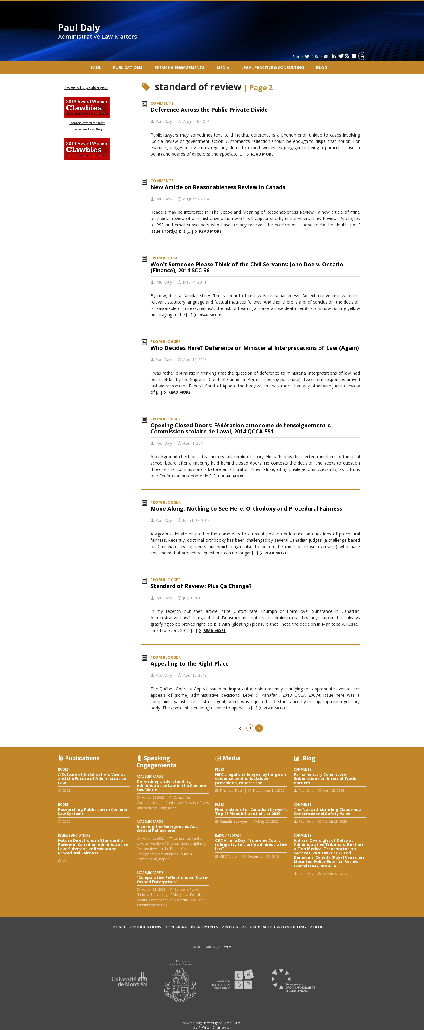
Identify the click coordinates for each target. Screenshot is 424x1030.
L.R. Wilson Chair (208, 1027)
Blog (321, 67)
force (211, 1023)
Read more (262, 154)
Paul (96, 67)
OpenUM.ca (232, 1023)
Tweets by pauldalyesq (86, 87)
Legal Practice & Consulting (272, 67)
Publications (127, 67)
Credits (226, 947)
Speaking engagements (179, 67)
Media (223, 67)
